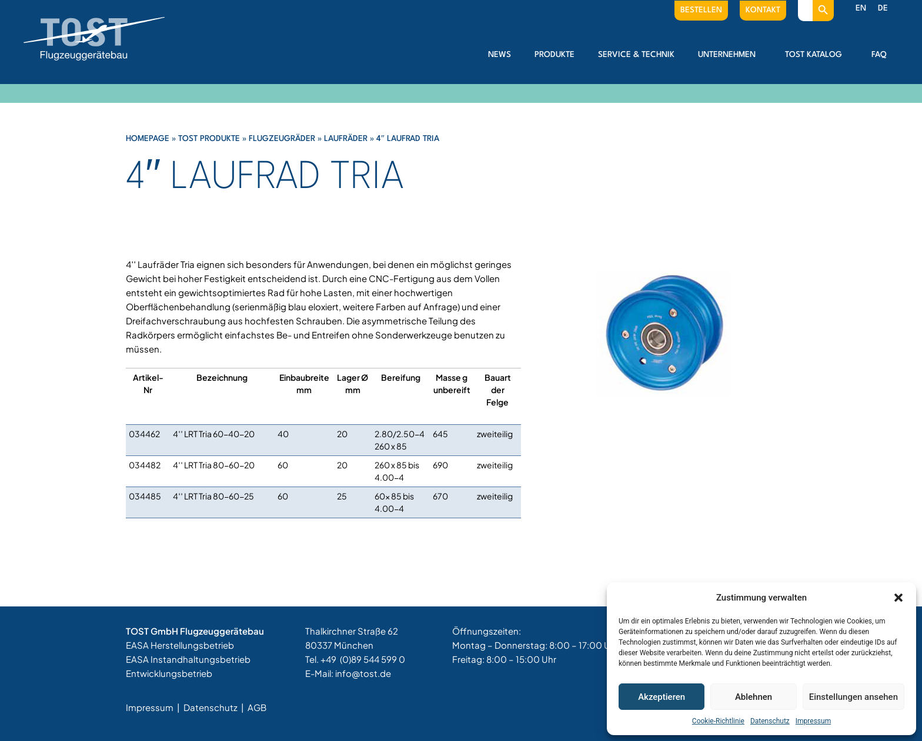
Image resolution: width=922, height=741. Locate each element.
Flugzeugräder (282, 139)
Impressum (813, 721)
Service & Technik (636, 55)
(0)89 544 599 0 (372, 659)
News (499, 55)
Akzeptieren (661, 697)
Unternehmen (729, 55)
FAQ (879, 55)
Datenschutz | (214, 707)
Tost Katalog (816, 55)
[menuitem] (861, 8)
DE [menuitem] (883, 8)
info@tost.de (363, 673)
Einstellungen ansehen (853, 697)
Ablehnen (753, 697)
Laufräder (346, 139)
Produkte (554, 55)
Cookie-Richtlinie (718, 721)
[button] (898, 597)
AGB (257, 707)
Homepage (147, 139)
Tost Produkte (209, 139)
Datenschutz (770, 721)
